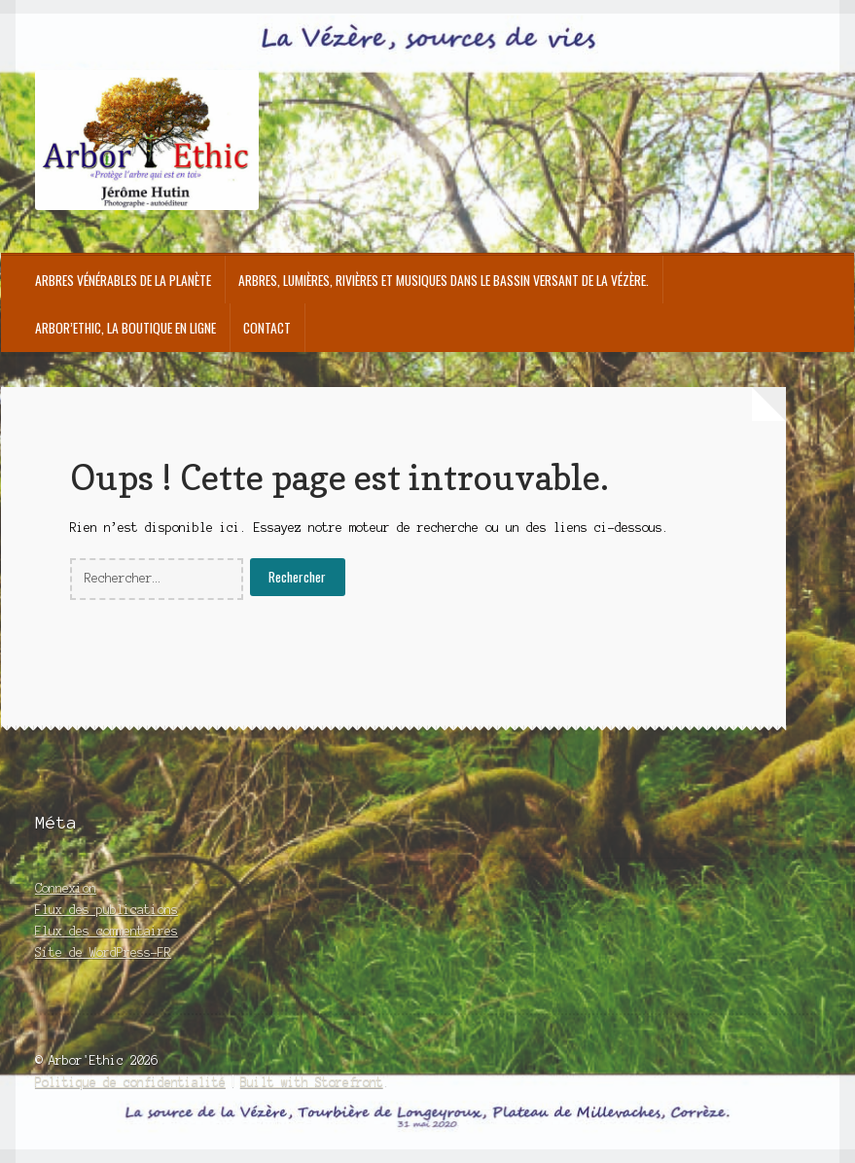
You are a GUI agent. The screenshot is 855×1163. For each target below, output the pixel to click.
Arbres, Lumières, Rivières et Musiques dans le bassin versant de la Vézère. (443, 280)
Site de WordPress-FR (103, 952)
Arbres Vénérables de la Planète (123, 280)
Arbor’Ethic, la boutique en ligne (125, 327)
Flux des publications (106, 909)
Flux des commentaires (106, 931)
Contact (267, 327)
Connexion (65, 888)
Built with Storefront (311, 1081)
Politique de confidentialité (130, 1081)
